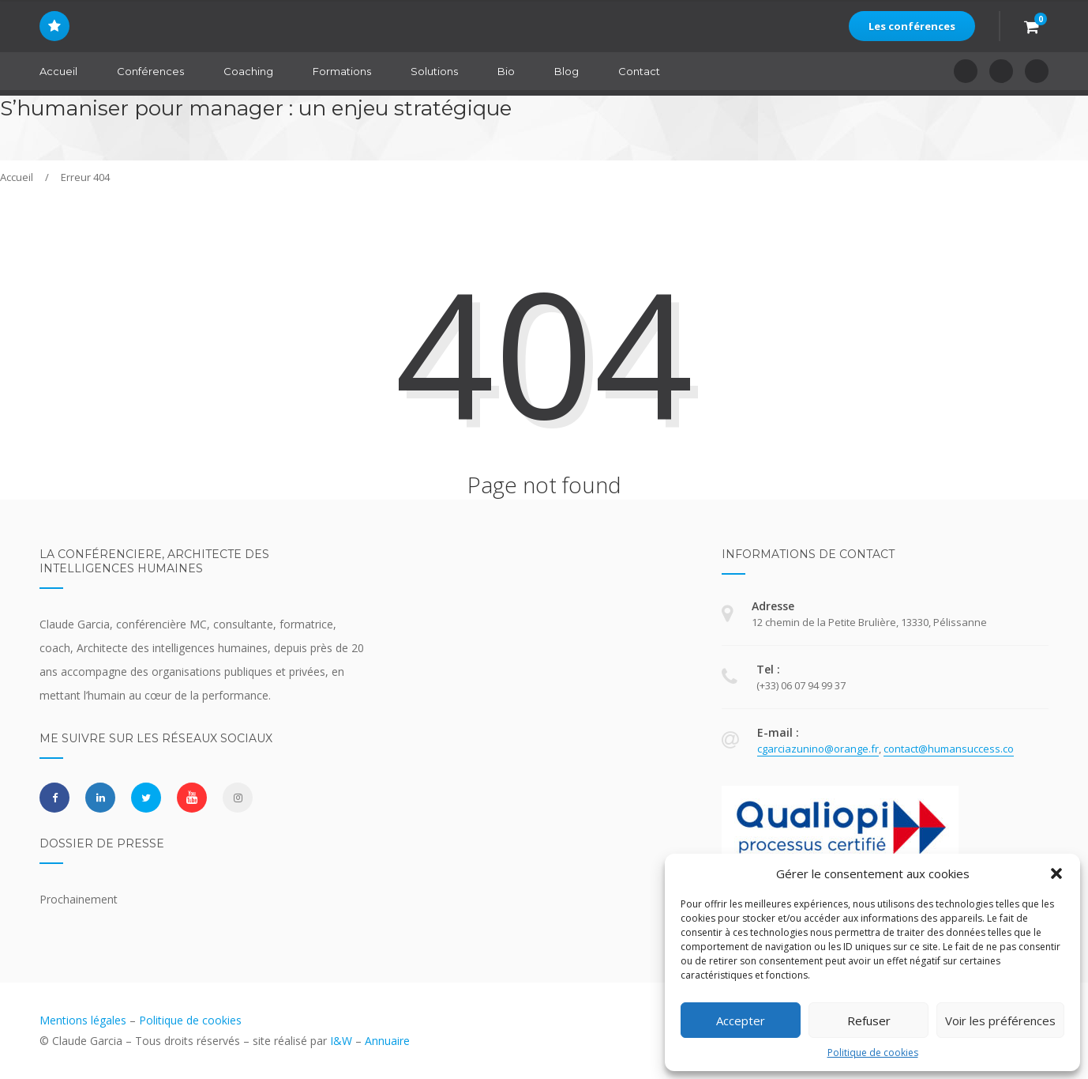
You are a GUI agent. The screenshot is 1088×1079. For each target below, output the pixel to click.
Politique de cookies (872, 1052)
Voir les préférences (1000, 1020)
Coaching (248, 71)
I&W (341, 1040)
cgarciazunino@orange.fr (818, 748)
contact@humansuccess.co (949, 748)
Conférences (150, 71)
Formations (342, 71)
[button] (1056, 873)
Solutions (434, 71)
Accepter (740, 1020)
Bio (506, 71)
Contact (639, 71)
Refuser (869, 1020)
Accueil (58, 71)
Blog (566, 71)
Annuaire (387, 1040)
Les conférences (912, 26)
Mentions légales (82, 1020)
